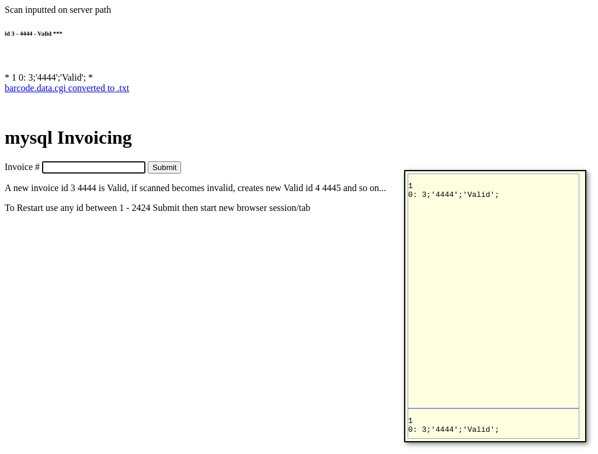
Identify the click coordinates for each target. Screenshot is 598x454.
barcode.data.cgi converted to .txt (67, 88)
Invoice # (22, 167)
